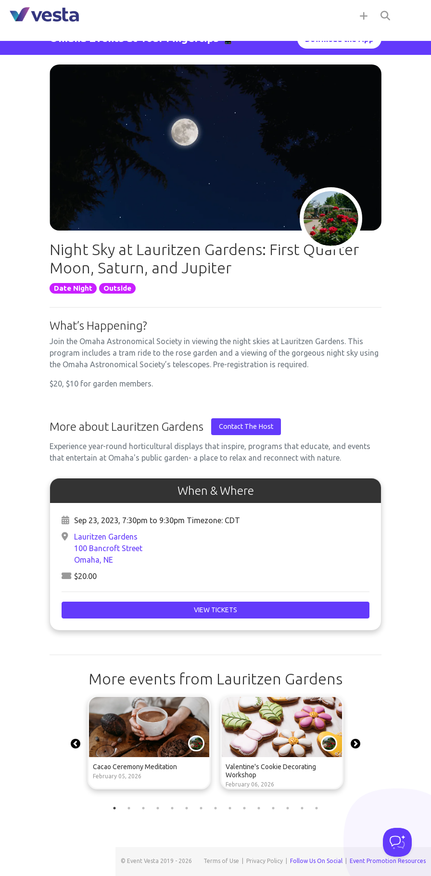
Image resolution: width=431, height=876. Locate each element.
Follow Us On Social (316, 861)
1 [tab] (114, 808)
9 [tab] (230, 808)
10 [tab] (244, 808)
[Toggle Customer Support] (397, 842)
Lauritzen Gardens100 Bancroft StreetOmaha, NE (108, 548)
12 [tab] (273, 808)
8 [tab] (215, 808)
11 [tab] (259, 808)
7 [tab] (201, 808)
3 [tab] (143, 808)
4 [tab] (158, 808)
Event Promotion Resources (388, 861)
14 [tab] (302, 808)
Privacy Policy (264, 861)
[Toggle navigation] (411, 15)
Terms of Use (221, 861)
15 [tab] (316, 808)
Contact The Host (246, 426)
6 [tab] (186, 808)
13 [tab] (287, 808)
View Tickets (215, 610)
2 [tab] (129, 808)
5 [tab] (172, 808)
